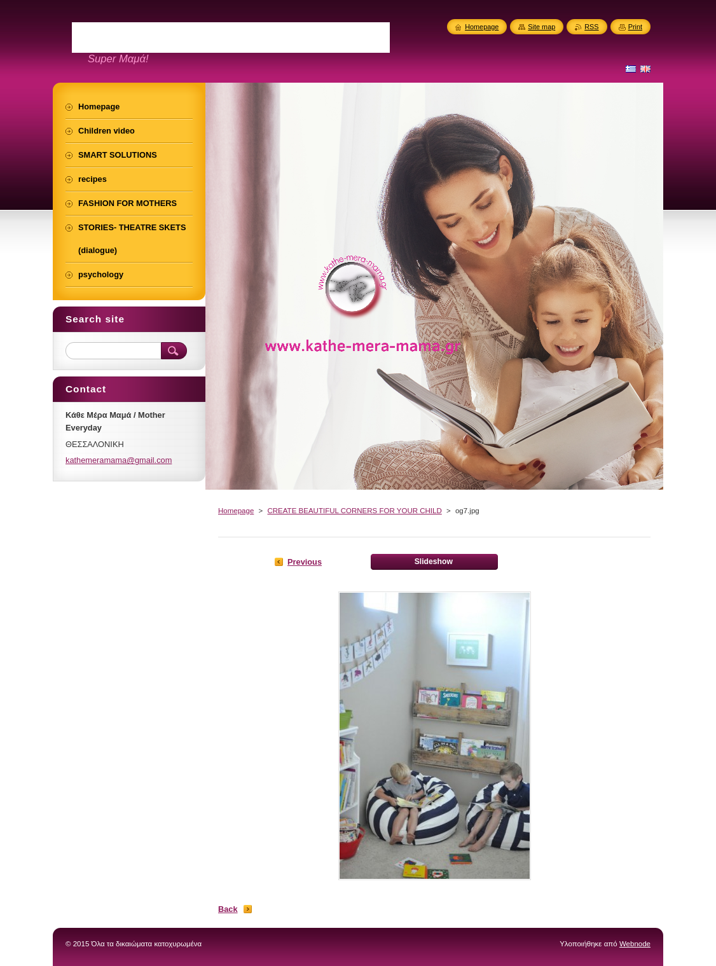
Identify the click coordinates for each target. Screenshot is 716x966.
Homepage (236, 510)
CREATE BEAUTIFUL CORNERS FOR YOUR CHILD (354, 510)
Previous (304, 562)
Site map (541, 27)
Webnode (635, 944)
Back (228, 909)
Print (635, 27)
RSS (591, 27)
